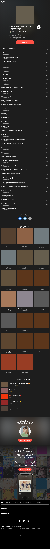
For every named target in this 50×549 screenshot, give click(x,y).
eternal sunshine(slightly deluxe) (25, 328)
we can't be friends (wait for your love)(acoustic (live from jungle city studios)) (8, 309)
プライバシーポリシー (12, 528)
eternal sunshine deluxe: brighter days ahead (41, 245)
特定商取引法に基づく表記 (37, 528)
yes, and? (9, 371)
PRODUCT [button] (4, 509)
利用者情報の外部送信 (24, 528)
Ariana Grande (22, 31)
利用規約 (3, 528)
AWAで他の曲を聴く (25, 440)
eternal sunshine (25, 349)
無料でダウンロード (25, 469)
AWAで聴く (25, 42)
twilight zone (25, 244)
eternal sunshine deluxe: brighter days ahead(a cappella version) (25, 266)
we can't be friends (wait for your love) (8, 350)
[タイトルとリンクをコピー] (30, 218)
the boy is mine (41, 308)
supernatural (8, 244)
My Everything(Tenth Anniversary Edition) (25, 308)
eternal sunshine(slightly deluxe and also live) (25, 287)
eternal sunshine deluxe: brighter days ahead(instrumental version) (41, 266)
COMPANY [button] (5, 514)
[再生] (39, 27)
